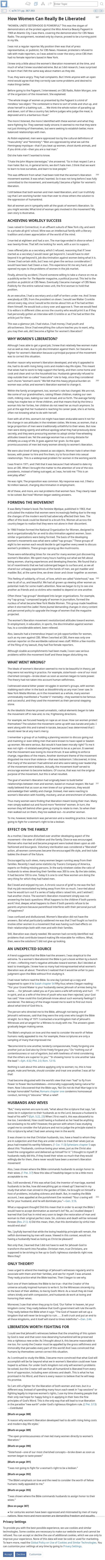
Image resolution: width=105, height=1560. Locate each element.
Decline (20, 1554)
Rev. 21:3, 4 (24, 1222)
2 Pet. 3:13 (90, 1404)
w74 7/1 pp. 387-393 (22, 10)
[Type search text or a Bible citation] (74, 4)
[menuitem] (5, 4)
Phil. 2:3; (37, 1060)
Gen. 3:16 (71, 1201)
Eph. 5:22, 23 (37, 1116)
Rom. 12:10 (48, 1060)
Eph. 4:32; (26, 1060)
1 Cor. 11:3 (59, 1144)
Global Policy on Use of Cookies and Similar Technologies (63, 1542)
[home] (5, 4)
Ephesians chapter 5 (78, 1144)
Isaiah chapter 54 (45, 983)
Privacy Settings (72, 1546)
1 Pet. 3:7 (27, 1173)
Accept (8, 1554)
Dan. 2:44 (86, 1319)
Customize (35, 1554)
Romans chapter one (52, 1091)
